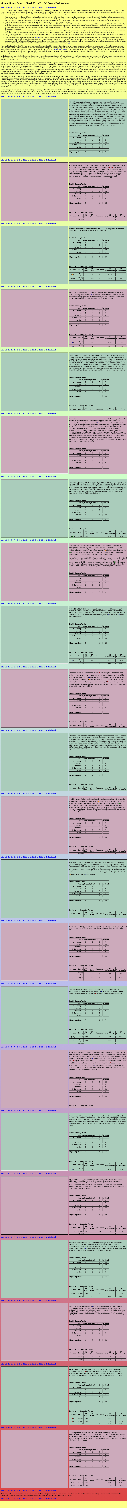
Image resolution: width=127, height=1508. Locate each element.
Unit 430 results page (59, 49)
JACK (114, 10)
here (69, 43)
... (34, 128)
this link (37, 37)
